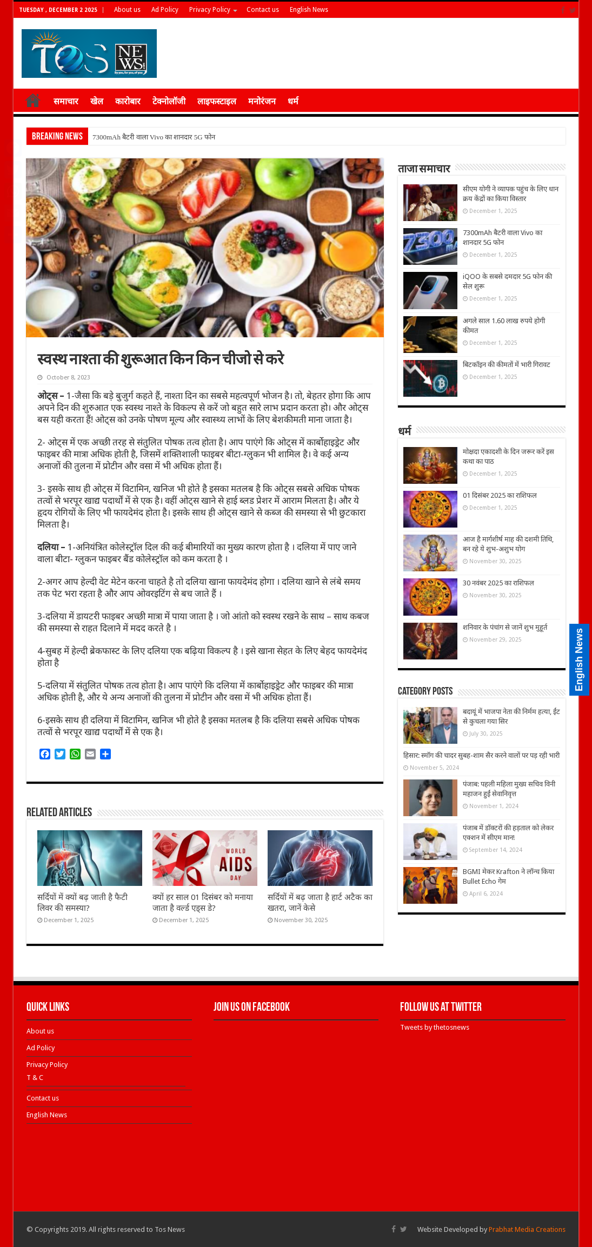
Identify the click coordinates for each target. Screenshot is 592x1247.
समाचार (66, 101)
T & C (34, 1077)
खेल (96, 101)
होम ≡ (33, 100)
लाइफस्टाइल (216, 101)
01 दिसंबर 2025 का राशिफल (500, 495)
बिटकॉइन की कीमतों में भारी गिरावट (506, 365)
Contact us (263, 10)
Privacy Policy (209, 10)
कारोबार (128, 101)
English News (309, 10)
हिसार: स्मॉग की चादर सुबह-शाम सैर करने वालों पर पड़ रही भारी (481, 755)
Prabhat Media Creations (527, 1229)
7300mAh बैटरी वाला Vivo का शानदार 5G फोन (153, 137)
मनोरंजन (262, 101)
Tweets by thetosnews (434, 1027)
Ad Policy (164, 10)
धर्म (293, 101)
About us (127, 10)
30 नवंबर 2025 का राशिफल (498, 583)
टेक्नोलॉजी (168, 101)
